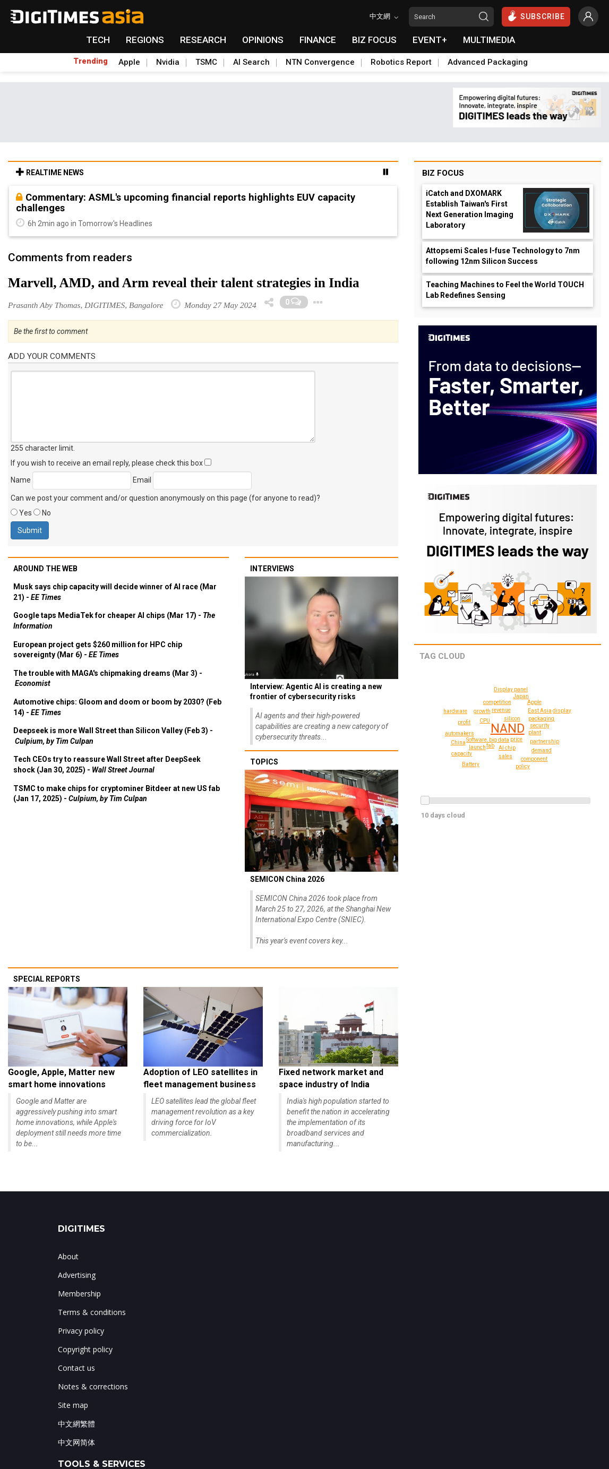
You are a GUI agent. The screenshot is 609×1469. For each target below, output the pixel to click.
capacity (462, 754)
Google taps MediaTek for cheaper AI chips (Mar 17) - (114, 620)
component (533, 759)
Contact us (76, 1368)
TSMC (206, 62)
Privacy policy (81, 1331)
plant (535, 732)
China (458, 742)
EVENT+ (430, 40)
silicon (512, 718)
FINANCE (317, 40)
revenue (501, 710)
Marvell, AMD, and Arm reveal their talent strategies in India (183, 283)
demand (542, 750)
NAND (508, 728)
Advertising (77, 1275)
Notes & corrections (93, 1386)
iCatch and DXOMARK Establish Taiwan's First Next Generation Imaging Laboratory (469, 209)
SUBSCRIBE (536, 16)
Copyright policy (85, 1349)
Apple (129, 62)
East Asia (541, 711)
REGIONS (145, 40)
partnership (546, 741)
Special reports (46, 979)
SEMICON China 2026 (287, 879)
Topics (264, 762)
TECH (98, 40)
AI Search (251, 62)
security (534, 721)
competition (497, 702)
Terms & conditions (92, 1312)
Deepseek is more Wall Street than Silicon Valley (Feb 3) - (113, 735)
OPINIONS (263, 40)
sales (506, 756)
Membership (79, 1293)
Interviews (272, 568)
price (517, 739)
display (551, 702)
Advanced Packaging (488, 62)
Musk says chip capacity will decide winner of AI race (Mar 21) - (115, 592)
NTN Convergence (320, 62)
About (68, 1256)
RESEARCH (203, 40)
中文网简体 (76, 1442)
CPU (485, 721)
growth (482, 711)
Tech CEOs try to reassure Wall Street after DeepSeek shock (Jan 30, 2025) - (107, 764)
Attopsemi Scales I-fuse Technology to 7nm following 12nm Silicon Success (503, 255)
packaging (540, 726)
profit (464, 722)
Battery (567, 738)
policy (523, 766)
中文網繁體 (76, 1424)
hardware (456, 711)
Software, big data (488, 740)
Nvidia (167, 62)
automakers (460, 733)
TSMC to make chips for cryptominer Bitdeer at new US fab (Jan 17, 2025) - (116, 793)
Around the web (45, 568)
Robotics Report (401, 62)
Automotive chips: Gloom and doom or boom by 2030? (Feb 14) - (117, 707)
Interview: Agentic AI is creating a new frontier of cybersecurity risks (316, 691)
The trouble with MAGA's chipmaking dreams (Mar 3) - (107, 678)
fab (491, 746)
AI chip (507, 748)
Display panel (512, 689)
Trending (90, 61)
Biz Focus (443, 173)
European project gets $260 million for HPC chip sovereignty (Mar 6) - (97, 649)
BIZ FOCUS (374, 40)
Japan (521, 696)
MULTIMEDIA (489, 40)
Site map (73, 1405)
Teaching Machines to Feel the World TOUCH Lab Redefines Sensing (505, 289)
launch (477, 747)
